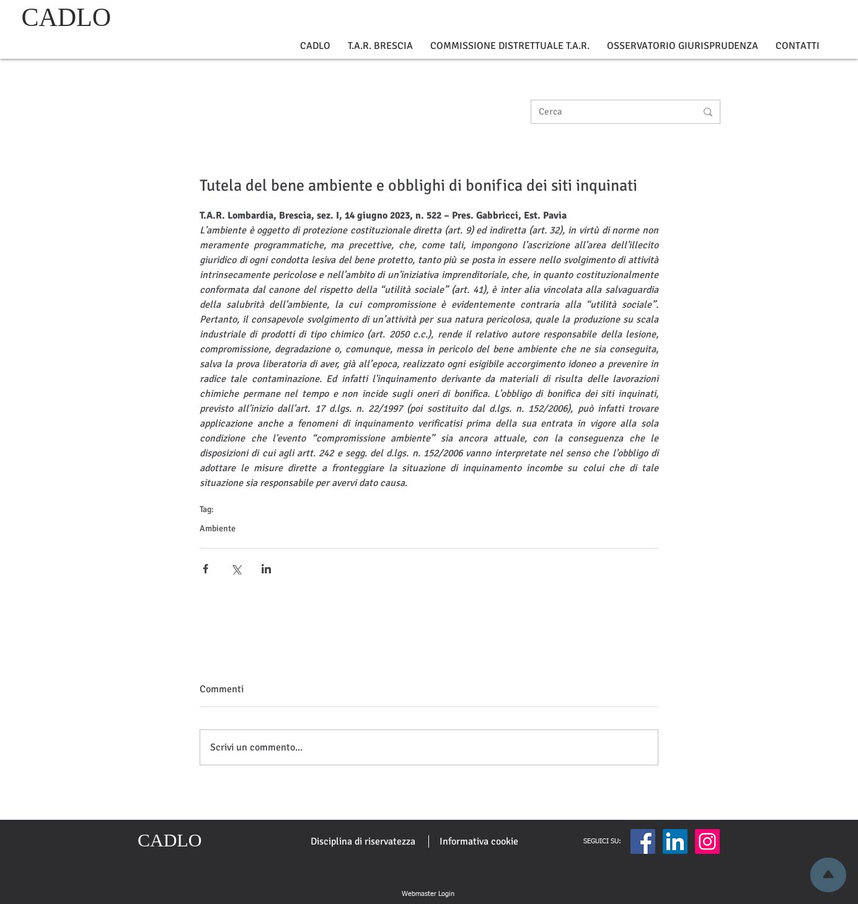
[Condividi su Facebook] (205, 569)
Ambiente (218, 528)
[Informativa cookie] (479, 841)
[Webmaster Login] (428, 894)
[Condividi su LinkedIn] (266, 569)
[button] (315, 46)
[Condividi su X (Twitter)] (236, 569)
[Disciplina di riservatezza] (363, 841)
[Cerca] (608, 111)
